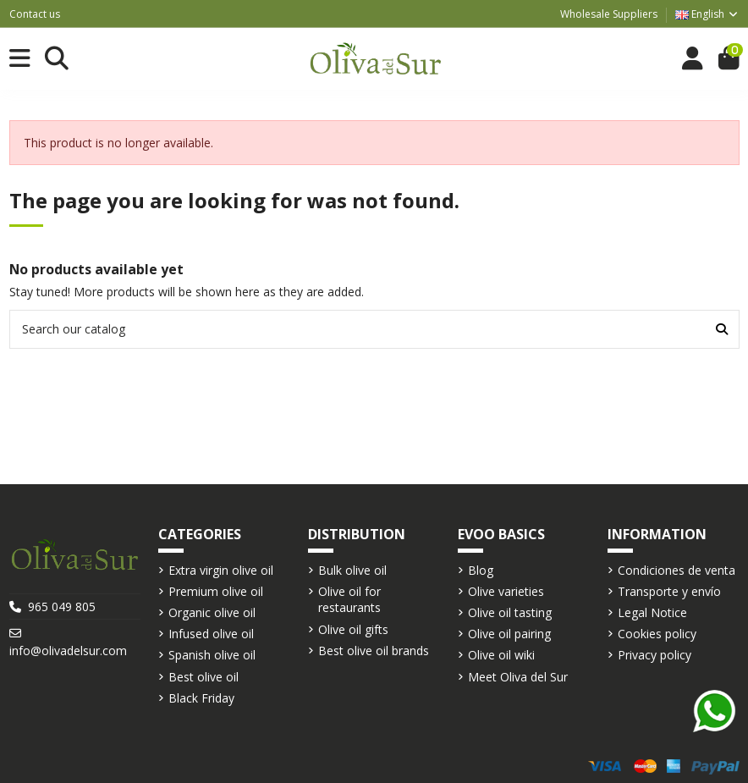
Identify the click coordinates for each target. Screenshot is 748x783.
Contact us (34, 14)
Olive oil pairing (509, 634)
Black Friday (201, 698)
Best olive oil (203, 677)
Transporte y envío (669, 591)
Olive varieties (506, 591)
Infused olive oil (211, 634)
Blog (480, 570)
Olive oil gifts (353, 629)
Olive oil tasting (510, 612)
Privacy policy (654, 655)
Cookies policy (657, 634)
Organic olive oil (212, 612)
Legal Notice (652, 612)
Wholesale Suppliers (608, 14)
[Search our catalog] (722, 329)
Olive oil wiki (501, 655)
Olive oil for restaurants (349, 599)
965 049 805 (62, 606)
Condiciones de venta (676, 570)
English (707, 14)
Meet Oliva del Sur (518, 677)
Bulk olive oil (352, 570)
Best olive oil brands (373, 650)
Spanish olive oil (212, 655)
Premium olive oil (215, 591)
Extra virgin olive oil (220, 570)
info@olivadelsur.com (68, 650)
